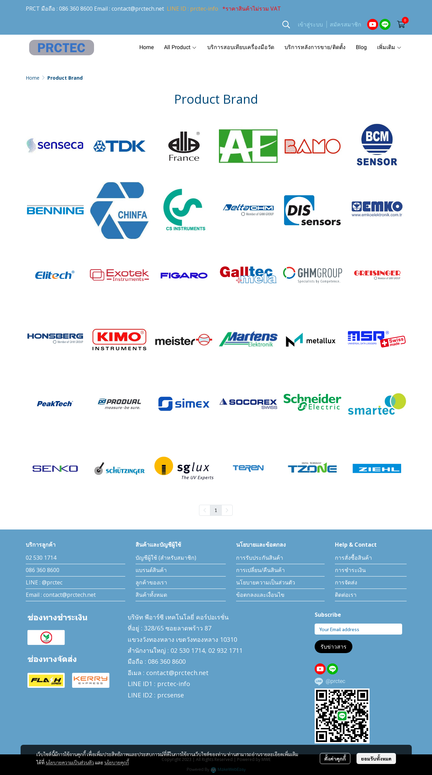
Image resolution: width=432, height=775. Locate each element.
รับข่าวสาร (333, 646)
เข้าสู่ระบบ (310, 24)
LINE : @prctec (44, 582)
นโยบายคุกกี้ (116, 762)
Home (32, 78)
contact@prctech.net (138, 8)
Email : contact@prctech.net (61, 595)
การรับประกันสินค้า (259, 557)
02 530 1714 (41, 557)
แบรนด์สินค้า (151, 570)
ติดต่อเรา (346, 595)
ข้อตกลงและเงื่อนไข (260, 595)
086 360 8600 (76, 8)
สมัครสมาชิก (345, 24)
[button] (286, 24)
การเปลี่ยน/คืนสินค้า (260, 570)
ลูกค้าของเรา (151, 582)
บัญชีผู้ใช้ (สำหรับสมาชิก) (166, 557)
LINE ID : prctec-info (192, 8)
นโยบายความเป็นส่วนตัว (70, 762)
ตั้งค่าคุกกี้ (335, 758)
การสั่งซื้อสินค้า (353, 557)
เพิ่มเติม (389, 47)
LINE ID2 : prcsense (156, 695)
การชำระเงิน (350, 570)
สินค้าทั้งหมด (151, 595)
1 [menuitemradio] (215, 510)
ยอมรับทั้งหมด (376, 758)
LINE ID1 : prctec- (153, 684)
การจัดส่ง (346, 582)
